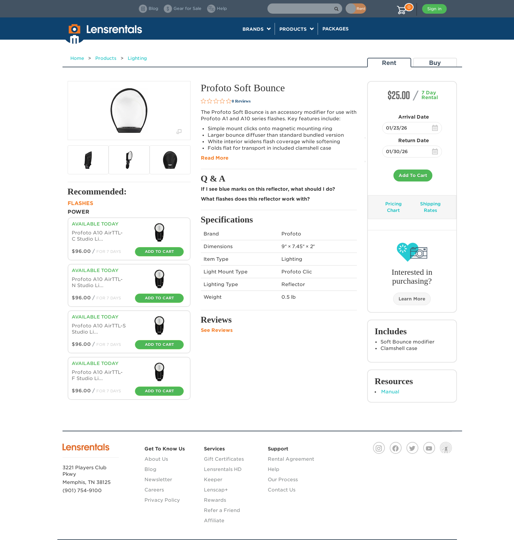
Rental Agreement (291, 459)
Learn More (412, 298)
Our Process (283, 479)
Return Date (413, 140)
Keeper (213, 479)
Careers (154, 489)
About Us (156, 459)
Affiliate (214, 520)
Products (105, 58)
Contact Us (281, 489)
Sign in (434, 8)
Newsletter (158, 479)
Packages (335, 28)
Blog (150, 469)
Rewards (215, 500)
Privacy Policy (162, 500)
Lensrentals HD (223, 469)
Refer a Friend (222, 510)
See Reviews (217, 330)
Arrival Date (413, 117)
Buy (435, 62)
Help (273, 469)
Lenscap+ (216, 489)
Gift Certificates (224, 459)
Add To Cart (413, 175)
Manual (390, 391)
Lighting (137, 58)
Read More (214, 158)
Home (77, 58)
